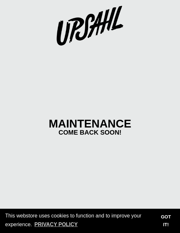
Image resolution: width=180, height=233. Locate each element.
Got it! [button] (166, 220)
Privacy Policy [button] (56, 224)
